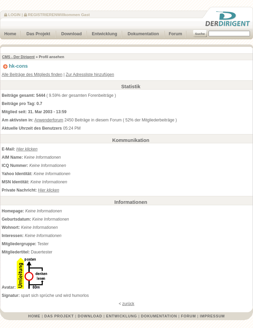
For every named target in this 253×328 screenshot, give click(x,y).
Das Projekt (35, 33)
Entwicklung (102, 33)
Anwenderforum (48, 120)
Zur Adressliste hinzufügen (90, 74)
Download (69, 33)
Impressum (212, 316)
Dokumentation (140, 33)
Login (14, 15)
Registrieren (42, 15)
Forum (173, 33)
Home (8, 33)
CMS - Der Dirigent (18, 57)
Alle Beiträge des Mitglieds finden (32, 74)
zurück (128, 303)
